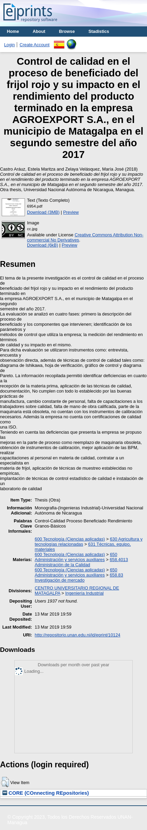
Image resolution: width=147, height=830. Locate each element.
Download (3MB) (43, 212)
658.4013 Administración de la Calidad (81, 562)
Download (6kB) (42, 245)
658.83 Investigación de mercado (79, 577)
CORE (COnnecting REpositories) (45, 793)
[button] (5, 782)
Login (9, 44)
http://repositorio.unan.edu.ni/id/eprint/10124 (77, 634)
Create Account (34, 44)
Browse (67, 31)
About (39, 31)
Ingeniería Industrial (84, 593)
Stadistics (99, 31)
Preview (71, 212)
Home (13, 31)
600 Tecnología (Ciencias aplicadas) (70, 539)
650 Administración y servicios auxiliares (76, 557)
